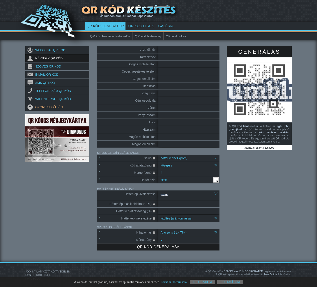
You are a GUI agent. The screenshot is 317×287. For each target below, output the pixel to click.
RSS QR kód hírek (38, 275)
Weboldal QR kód (50, 50)
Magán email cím (144, 144)
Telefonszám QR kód (53, 91)
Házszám (149, 129)
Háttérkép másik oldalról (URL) (132, 204)
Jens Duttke (253, 274)
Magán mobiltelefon (142, 137)
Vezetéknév (147, 49)
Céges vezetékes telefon (138, 71)
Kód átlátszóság (143, 165)
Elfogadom (202, 282)
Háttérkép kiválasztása (140, 194)
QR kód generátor (105, 26)
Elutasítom (230, 282)
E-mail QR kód (46, 74)
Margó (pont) (144, 172)
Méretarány (146, 239)
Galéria (165, 26)
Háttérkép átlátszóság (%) (135, 211)
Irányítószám (146, 115)
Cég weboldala (145, 100)
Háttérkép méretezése (138, 218)
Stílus (149, 158)
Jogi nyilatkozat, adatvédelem (47, 271)
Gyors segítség (49, 107)
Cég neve (149, 93)
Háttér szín (148, 180)
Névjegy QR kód (49, 58)
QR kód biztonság (148, 36)
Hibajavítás (145, 232)
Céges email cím (144, 78)
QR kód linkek (176, 36)
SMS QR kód (45, 82)
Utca (152, 122)
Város (151, 108)
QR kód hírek (141, 26)
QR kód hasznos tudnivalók (110, 36)
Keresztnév (147, 57)
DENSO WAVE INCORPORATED (248, 271)
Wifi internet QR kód (53, 99)
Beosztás (149, 86)
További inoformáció (174, 282)
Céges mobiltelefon (142, 64)
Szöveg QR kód (48, 66)
